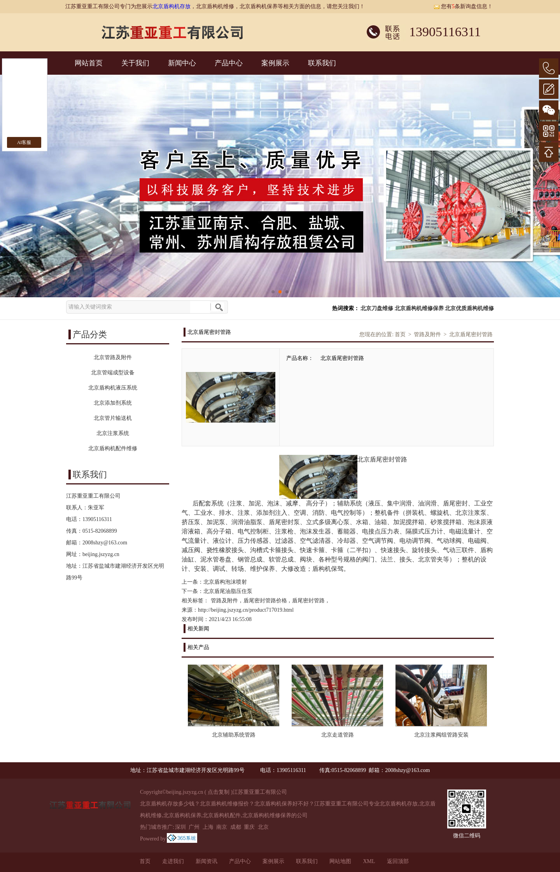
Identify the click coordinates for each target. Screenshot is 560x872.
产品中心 (229, 63)
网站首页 (89, 63)
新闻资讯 (206, 861)
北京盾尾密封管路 (471, 334)
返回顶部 (398, 861)
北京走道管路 (337, 735)
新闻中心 (182, 63)
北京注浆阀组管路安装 (441, 735)
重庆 (249, 827)
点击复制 (218, 792)
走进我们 (173, 861)
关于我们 (135, 63)
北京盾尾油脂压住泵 (227, 591)
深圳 (180, 827)
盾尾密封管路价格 (265, 601)
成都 (235, 827)
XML (369, 861)
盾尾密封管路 (308, 601)
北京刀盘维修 (376, 308)
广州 (194, 827)
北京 (263, 827)
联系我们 (322, 63)
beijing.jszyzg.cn (100, 554)
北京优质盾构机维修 (469, 308)
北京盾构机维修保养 (419, 308)
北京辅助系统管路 (234, 735)
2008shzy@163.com (104, 543)
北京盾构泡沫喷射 (225, 582)
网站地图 (340, 861)
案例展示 (275, 63)
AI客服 (24, 142)
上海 (208, 827)
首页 (400, 334)
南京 (221, 827)
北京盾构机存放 (171, 6)
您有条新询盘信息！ (463, 6)
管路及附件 (427, 334)
